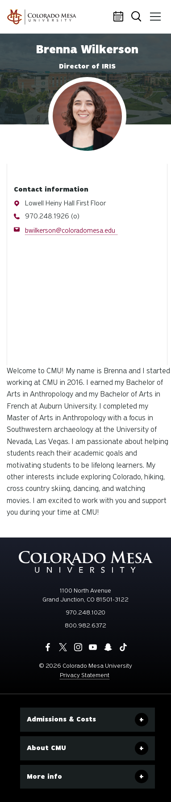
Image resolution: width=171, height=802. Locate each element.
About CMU (46, 748)
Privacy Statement (84, 675)
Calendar (120, 17)
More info (44, 776)
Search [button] (137, 17)
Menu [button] (154, 13)
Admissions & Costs (61, 719)
